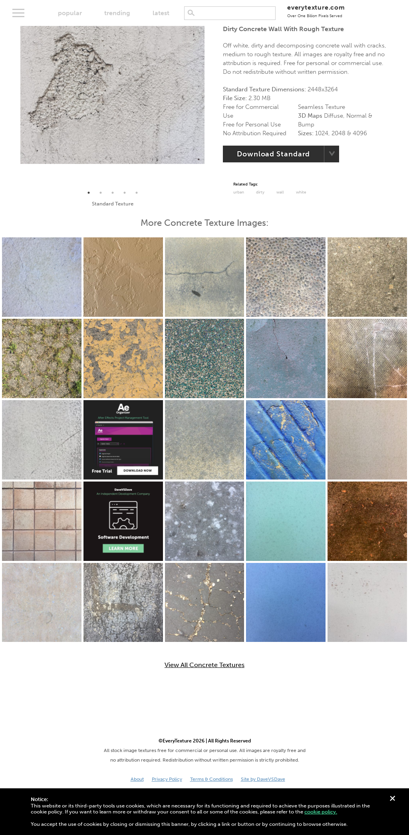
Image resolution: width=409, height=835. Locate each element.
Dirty (260, 192)
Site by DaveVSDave (263, 779)
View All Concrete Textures (204, 665)
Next (210, 107)
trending (117, 13)
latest (161, 13)
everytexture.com (316, 11)
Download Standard (273, 154)
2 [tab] (101, 193)
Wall (280, 192)
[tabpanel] (112, 95)
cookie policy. (320, 812)
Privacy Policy (167, 779)
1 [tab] (89, 193)
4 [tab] (125, 193)
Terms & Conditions (211, 779)
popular (70, 13)
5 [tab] (137, 193)
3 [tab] (113, 193)
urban (238, 192)
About (137, 779)
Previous (14, 107)
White (301, 192)
